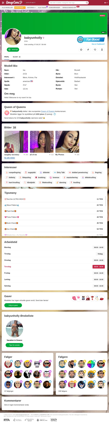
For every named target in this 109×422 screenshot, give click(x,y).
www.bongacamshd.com (22, 414)
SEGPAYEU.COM (44, 414)
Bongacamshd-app (70, 7)
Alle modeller (7, 7)
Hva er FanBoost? (98, 44)
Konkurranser (54, 7)
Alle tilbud (42, 7)
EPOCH (36, 414)
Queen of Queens (48, 111)
